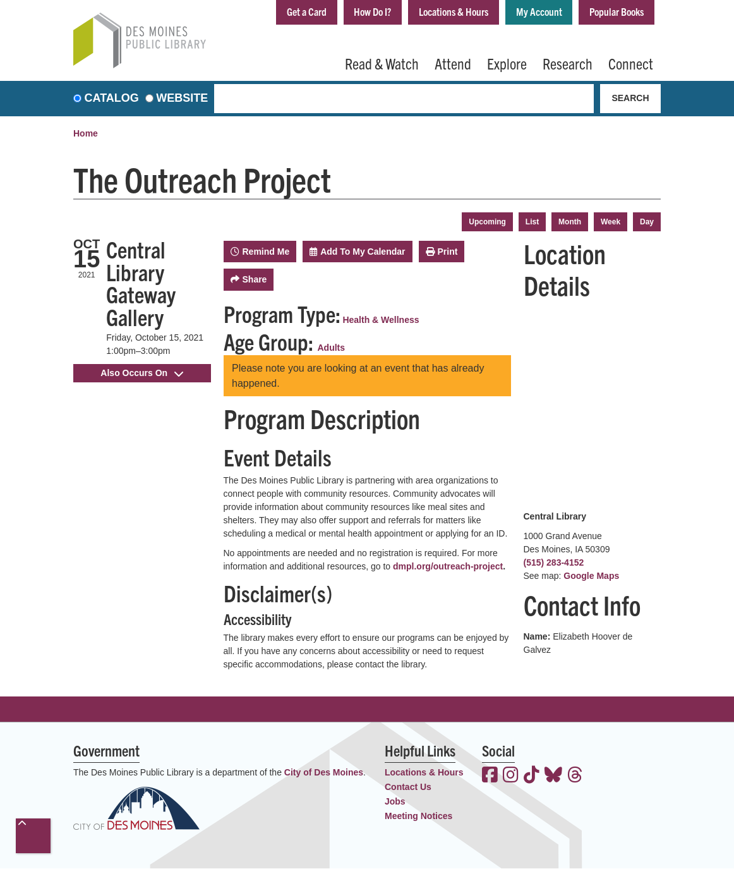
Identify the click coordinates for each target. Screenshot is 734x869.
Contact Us (408, 787)
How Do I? (357, 11)
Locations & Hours (443, 11)
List (532, 221)
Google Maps (591, 576)
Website (182, 98)
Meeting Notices (418, 816)
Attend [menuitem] (453, 63)
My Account (532, 11)
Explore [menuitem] (507, 63)
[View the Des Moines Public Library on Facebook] (490, 777)
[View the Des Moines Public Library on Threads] (575, 777)
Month (569, 221)
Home (85, 134)
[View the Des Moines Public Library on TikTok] (531, 777)
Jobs (395, 802)
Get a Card (287, 11)
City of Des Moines (323, 773)
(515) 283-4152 (554, 562)
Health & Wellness (380, 320)
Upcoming (487, 221)
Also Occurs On (141, 373)
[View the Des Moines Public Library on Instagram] (511, 777)
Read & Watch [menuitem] (382, 63)
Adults (332, 348)
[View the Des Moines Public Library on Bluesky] (553, 777)
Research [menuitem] (568, 63)
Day (647, 221)
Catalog (112, 98)
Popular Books (614, 11)
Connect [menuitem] (630, 63)
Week (610, 221)
